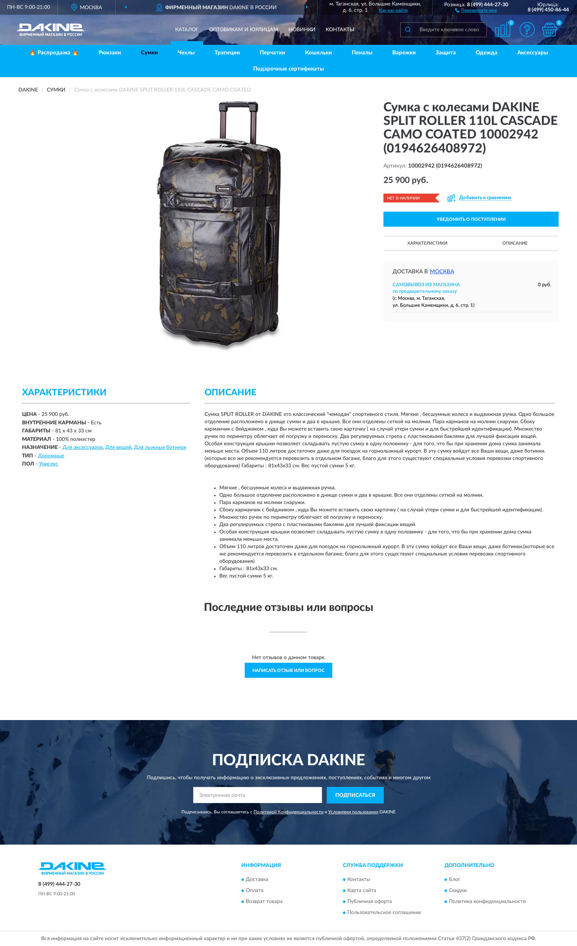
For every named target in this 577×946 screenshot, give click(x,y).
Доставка (257, 879)
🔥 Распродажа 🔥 (54, 52)
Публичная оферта (369, 901)
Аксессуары (532, 52)
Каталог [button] (187, 29)
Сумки (149, 52)
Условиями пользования (353, 812)
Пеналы (362, 52)
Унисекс (48, 464)
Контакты (340, 29)
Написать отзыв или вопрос (288, 670)
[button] (476, 10)
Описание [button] (515, 243)
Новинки (301, 29)
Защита (446, 52)
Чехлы (186, 52)
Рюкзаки (110, 52)
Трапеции (227, 52)
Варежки (404, 52)
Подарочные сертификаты (288, 69)
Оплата (254, 890)
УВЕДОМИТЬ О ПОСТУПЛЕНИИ (471, 219)
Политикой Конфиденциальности (288, 812)
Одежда (487, 52)
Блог (454, 879)
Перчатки (272, 52)
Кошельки (318, 52)
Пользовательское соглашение (384, 913)
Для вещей (118, 447)
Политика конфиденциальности (487, 901)
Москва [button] (442, 271)
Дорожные (51, 455)
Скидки (458, 890)
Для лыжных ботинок (160, 447)
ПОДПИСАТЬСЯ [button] (355, 795)
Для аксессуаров (83, 447)
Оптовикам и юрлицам (243, 29)
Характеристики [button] (427, 243)
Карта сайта (361, 890)
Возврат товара (264, 901)
